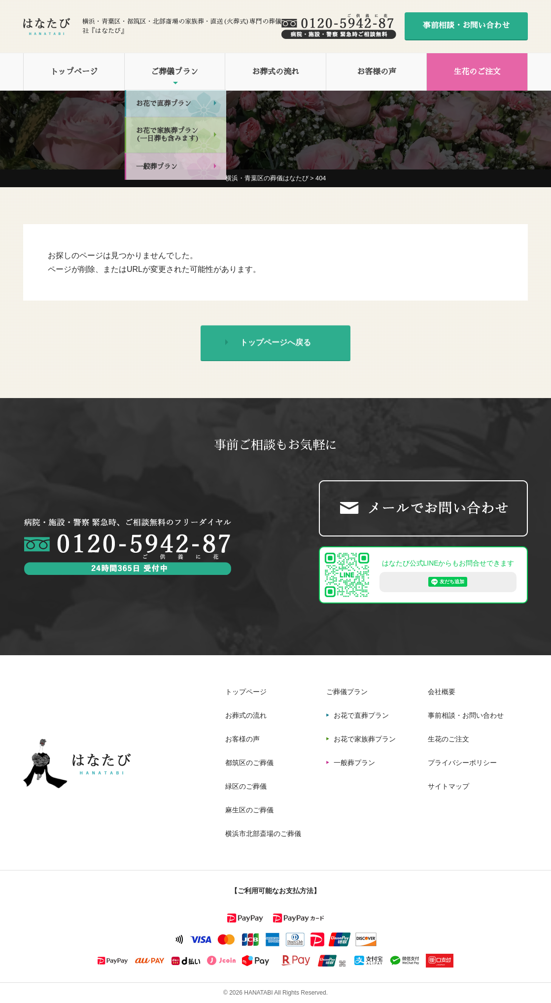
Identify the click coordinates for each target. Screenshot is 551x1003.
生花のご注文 (477, 72)
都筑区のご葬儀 (249, 763)
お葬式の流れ (275, 72)
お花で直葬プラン (361, 715)
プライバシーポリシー (462, 763)
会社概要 (441, 692)
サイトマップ (448, 786)
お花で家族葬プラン (365, 739)
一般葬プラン (354, 763)
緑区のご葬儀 (246, 786)
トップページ (74, 72)
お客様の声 (376, 72)
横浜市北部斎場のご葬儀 (263, 833)
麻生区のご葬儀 (249, 810)
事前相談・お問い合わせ (466, 26)
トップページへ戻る (275, 344)
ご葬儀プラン (174, 72)
